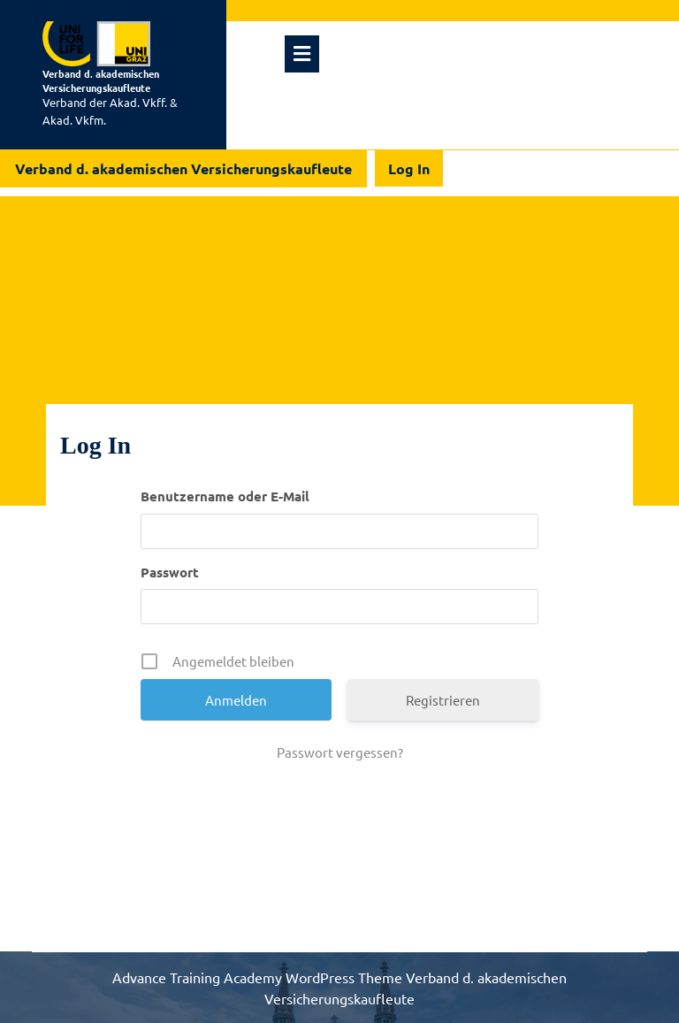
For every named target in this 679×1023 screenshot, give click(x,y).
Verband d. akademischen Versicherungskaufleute (100, 80)
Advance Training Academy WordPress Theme (259, 977)
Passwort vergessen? (340, 752)
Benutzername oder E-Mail (225, 496)
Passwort (170, 572)
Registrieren (443, 699)
